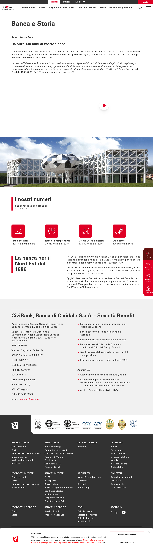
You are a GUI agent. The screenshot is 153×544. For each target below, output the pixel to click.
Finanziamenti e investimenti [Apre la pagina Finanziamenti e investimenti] (26, 454)
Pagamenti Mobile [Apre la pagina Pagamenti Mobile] (53, 457)
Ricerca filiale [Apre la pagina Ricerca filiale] (117, 484)
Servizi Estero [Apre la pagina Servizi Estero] (51, 484)
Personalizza (127, 529)
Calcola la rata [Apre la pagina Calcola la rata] (84, 512)
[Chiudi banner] (149, 519)
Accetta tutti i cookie (127, 522)
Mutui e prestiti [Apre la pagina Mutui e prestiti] (87, 8)
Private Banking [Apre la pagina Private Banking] (52, 447)
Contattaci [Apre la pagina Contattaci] (115, 481)
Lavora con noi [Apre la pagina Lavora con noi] (118, 488)
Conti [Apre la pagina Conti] (14, 512)
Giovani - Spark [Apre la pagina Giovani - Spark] (52, 467)
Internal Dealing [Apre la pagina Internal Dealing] (118, 464)
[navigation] (76, 7)
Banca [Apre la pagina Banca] (113, 447)
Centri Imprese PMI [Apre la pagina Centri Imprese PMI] (54, 501)
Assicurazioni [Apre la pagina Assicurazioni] (18, 488)
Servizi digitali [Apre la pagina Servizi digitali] (51, 512)
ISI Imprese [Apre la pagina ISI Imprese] (50, 481)
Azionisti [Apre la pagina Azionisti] (114, 460)
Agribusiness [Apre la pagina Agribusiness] (51, 495)
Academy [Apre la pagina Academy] (82, 447)
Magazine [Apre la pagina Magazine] (82, 481)
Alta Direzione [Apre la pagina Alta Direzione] (117, 454)
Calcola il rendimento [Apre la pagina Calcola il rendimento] (88, 515)
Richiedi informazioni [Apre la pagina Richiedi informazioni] (121, 477)
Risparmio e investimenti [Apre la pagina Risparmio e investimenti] (62, 8)
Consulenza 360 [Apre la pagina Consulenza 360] (52, 464)
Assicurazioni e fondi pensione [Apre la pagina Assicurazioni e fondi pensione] (115, 8)
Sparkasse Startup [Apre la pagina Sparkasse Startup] (53, 491)
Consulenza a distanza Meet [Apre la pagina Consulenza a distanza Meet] (59, 454)
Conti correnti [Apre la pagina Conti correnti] (28, 8)
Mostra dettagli (37, 539)
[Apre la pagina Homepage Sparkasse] (8, 7)
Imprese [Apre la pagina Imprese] (67, 2)
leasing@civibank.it (30, 399)
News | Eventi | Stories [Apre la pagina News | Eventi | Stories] (89, 477)
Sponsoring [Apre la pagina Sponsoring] (83, 488)
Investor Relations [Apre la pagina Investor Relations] (119, 457)
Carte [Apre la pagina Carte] (42, 8)
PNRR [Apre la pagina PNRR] (47, 477)
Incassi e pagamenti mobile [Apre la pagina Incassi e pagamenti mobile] (58, 488)
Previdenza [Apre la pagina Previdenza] (50, 460)
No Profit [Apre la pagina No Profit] (80, 2)
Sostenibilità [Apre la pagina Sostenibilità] (116, 467)
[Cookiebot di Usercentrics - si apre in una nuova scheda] (15, 539)
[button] (148, 254)
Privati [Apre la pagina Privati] (54, 2)
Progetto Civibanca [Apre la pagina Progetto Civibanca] (54, 515)
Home (14, 37)
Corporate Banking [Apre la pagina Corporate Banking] (54, 498)
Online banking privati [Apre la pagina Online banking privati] (55, 450)
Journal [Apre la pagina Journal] (81, 484)
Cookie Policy (98, 533)
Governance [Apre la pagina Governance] (116, 450)
